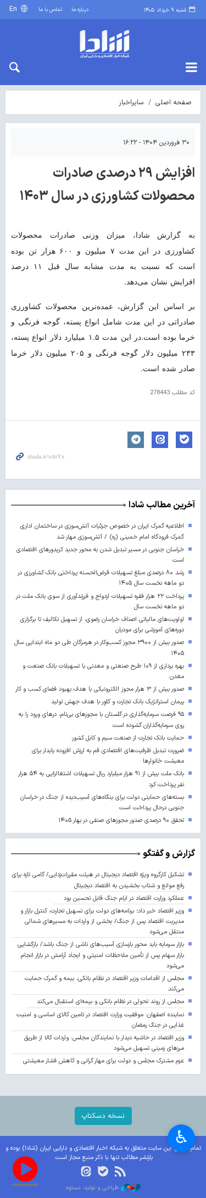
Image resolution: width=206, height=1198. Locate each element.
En (14, 9)
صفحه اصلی (173, 102)
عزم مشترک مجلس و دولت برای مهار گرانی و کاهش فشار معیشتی (103, 1061)
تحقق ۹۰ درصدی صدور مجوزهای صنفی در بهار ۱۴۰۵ (121, 820)
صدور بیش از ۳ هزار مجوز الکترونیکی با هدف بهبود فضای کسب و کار (99, 689)
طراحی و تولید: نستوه (103, 1188)
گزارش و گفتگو (169, 853)
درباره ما (79, 9)
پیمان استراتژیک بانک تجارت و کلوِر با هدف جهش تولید (117, 702)
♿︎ (182, 1138)
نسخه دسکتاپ (103, 1116)
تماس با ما (50, 9)
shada (103, 44)
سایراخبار (131, 102)
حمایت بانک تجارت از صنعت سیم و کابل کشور (128, 738)
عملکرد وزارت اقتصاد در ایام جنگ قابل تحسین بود (124, 898)
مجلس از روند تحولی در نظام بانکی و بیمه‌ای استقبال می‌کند (110, 1001)
